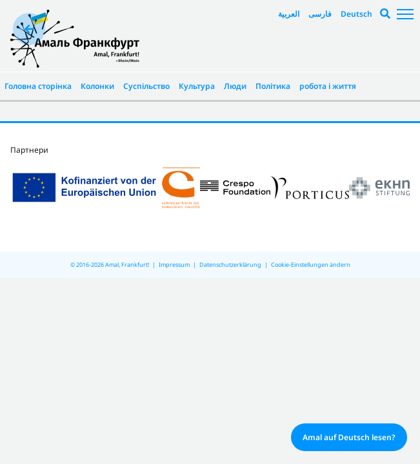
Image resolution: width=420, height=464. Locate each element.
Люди (235, 86)
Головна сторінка (38, 86)
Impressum (174, 264)
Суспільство (146, 86)
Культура (197, 86)
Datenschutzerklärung (230, 264)
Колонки (97, 86)
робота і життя (327, 86)
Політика (272, 86)
